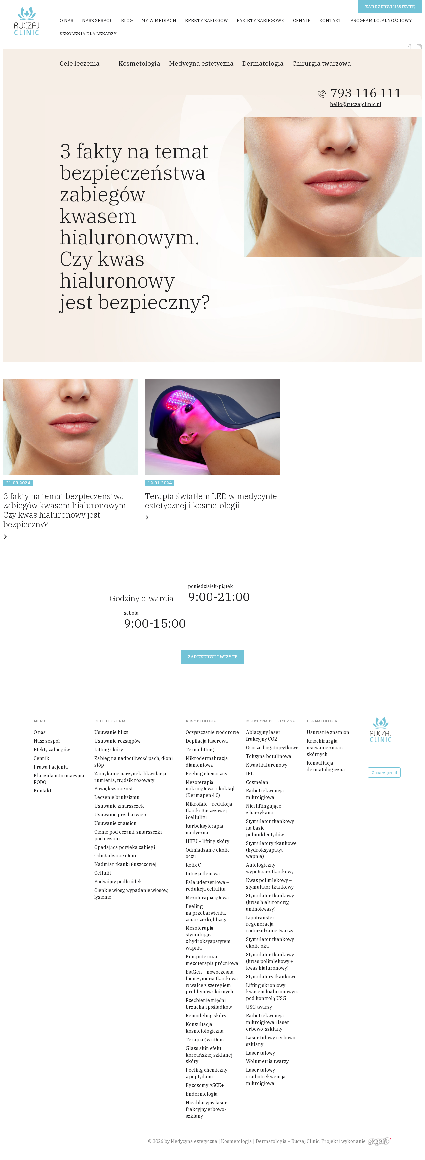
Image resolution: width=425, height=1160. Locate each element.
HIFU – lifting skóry (207, 841)
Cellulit (102, 873)
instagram (419, 46)
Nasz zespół (97, 20)
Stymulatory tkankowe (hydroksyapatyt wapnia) (271, 849)
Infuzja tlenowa (203, 874)
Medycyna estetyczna (201, 63)
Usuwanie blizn (111, 732)
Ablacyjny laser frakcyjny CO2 (263, 735)
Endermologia (202, 1094)
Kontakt (330, 20)
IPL (250, 774)
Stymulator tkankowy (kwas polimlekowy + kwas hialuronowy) (270, 961)
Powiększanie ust (113, 789)
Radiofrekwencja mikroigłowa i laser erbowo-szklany (267, 1022)
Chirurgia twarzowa (321, 63)
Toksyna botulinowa (268, 756)
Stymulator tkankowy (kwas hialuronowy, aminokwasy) (270, 902)
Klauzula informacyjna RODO (59, 779)
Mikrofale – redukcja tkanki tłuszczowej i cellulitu (209, 810)
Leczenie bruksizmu (117, 797)
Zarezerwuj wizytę (390, 7)
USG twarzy (259, 1007)
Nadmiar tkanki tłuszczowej (125, 864)
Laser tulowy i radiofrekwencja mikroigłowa (266, 1076)
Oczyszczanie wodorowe (212, 732)
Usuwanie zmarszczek (119, 806)
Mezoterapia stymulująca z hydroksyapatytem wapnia (208, 938)
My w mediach (158, 20)
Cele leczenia (80, 63)
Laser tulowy (260, 1053)
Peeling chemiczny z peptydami (206, 1073)
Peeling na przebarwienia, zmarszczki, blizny (206, 912)
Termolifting (200, 750)
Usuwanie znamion (115, 823)
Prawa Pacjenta (51, 767)
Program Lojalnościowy (381, 20)
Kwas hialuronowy (266, 765)
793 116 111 (366, 93)
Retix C (193, 865)
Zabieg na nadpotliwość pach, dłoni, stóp (134, 761)
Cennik (302, 20)
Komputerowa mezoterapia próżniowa (212, 960)
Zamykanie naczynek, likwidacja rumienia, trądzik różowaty (130, 777)
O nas (66, 20)
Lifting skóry (108, 750)
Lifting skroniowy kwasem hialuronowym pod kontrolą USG (272, 991)
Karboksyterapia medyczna (204, 829)
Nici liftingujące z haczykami (263, 809)
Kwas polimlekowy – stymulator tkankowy (270, 883)
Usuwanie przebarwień (120, 815)
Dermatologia (263, 63)
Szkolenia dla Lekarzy (88, 33)
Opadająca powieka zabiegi (124, 847)
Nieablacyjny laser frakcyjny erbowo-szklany (206, 1109)
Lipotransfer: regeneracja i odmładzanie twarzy (269, 924)
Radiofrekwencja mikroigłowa (265, 794)
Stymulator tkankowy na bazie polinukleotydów (270, 828)
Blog (127, 20)
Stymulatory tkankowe (271, 977)
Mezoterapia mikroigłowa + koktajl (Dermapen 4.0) (210, 788)
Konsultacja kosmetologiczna (205, 1027)
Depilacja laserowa (207, 741)
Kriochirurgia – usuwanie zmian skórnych (325, 747)
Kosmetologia (139, 63)
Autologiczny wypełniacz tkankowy (270, 868)
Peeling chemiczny (206, 774)
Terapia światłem (205, 1040)
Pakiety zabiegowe (260, 20)
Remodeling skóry (206, 1016)
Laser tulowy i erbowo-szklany (271, 1041)
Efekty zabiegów (206, 20)
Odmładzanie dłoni (115, 856)
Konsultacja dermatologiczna (326, 766)
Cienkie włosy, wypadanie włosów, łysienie (131, 893)
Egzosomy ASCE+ (205, 1085)
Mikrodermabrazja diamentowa (207, 761)
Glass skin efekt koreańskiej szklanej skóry (209, 1054)
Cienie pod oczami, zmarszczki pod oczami (128, 835)
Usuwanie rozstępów (117, 741)
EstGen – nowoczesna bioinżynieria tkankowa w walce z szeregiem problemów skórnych (212, 982)
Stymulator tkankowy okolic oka (270, 942)
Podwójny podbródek (118, 882)
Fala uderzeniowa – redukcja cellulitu (207, 885)
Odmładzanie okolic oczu (208, 853)
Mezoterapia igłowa (207, 898)
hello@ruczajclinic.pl (355, 104)
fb (409, 46)
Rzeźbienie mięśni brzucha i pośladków (209, 1003)
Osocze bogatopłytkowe (272, 748)
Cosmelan (257, 782)
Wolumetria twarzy (267, 1061)
